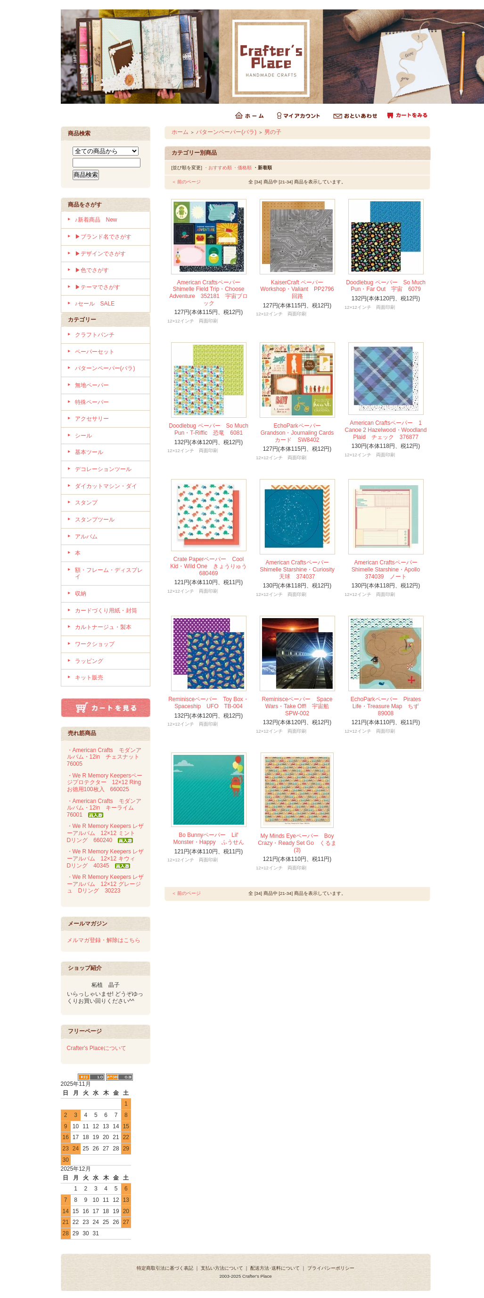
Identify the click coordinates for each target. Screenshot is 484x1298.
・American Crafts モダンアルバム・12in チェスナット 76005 (106, 757)
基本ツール (89, 452)
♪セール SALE (95, 303)
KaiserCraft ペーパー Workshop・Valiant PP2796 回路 (299, 289)
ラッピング (89, 661)
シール (83, 435)
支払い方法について (222, 1268)
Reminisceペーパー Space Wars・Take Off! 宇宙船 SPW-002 (298, 706)
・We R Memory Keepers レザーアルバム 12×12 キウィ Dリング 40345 (105, 858)
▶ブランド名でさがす (103, 236)
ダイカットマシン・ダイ (106, 486)
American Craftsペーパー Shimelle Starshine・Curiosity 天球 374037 (300, 569)
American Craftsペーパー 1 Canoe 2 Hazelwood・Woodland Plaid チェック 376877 (386, 430)
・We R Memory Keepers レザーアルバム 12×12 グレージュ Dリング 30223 (105, 884)
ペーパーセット (95, 351)
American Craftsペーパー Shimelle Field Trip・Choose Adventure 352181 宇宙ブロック (208, 292)
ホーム (180, 132)
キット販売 (89, 677)
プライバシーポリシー (330, 1268)
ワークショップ (95, 644)
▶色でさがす (92, 270)
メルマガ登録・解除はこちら (103, 940)
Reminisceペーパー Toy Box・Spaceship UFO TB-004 (208, 703)
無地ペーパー (92, 385)
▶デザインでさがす (100, 253)
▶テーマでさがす (97, 287)
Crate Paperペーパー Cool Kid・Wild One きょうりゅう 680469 (211, 566)
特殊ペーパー (92, 402)
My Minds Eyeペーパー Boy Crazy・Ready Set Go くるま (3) (297, 843)
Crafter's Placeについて (96, 1048)
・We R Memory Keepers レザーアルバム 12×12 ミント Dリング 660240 (105, 833)
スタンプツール (95, 519)
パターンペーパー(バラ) (105, 368)
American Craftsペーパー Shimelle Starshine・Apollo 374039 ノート (389, 569)
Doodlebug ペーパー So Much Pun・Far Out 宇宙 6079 (386, 286)
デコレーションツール (103, 469)
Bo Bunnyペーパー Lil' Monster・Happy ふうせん (208, 838)
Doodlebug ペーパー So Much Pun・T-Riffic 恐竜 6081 (208, 429)
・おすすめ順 (218, 167)
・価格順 (242, 167)
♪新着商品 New (96, 219)
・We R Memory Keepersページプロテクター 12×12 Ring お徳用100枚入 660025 (107, 782)
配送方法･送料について (275, 1268)
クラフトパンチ (95, 334)
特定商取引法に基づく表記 (165, 1268)
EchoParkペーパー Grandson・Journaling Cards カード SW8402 (300, 432)
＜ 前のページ (186, 181)
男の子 (272, 132)
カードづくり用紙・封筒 (106, 610)
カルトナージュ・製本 (103, 627)
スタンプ (86, 502)
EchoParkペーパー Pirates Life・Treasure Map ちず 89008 (388, 706)
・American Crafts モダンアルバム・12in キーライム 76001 (104, 808)
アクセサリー (92, 418)
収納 (80, 593)
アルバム (86, 536)
